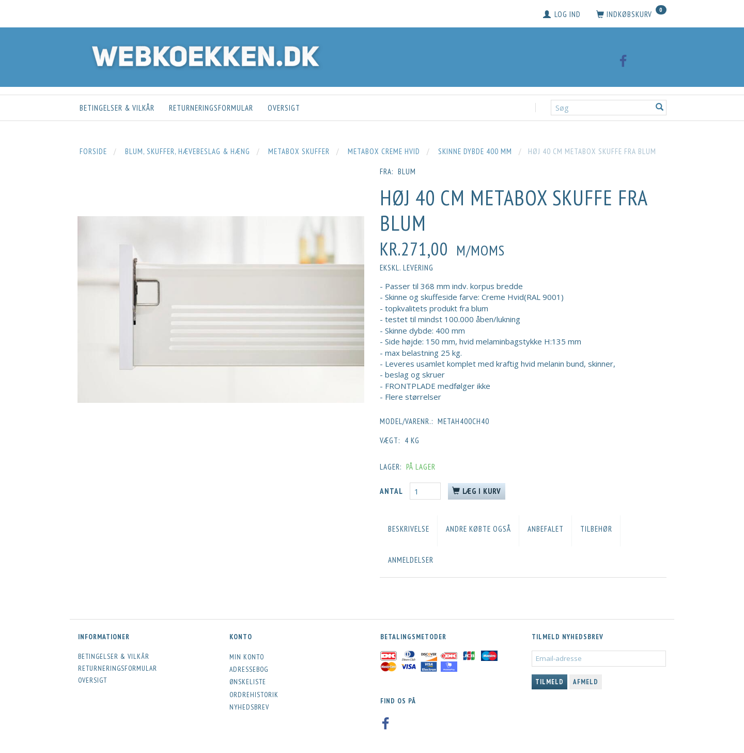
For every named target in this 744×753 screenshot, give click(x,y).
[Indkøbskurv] (631, 14)
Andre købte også (478, 529)
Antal (392, 491)
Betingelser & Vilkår (117, 108)
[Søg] (660, 107)
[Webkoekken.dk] (203, 54)
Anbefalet (546, 529)
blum (407, 171)
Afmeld (585, 681)
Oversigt (284, 108)
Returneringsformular (211, 108)
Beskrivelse (408, 529)
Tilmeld (549, 681)
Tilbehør (596, 529)
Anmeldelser (410, 560)
